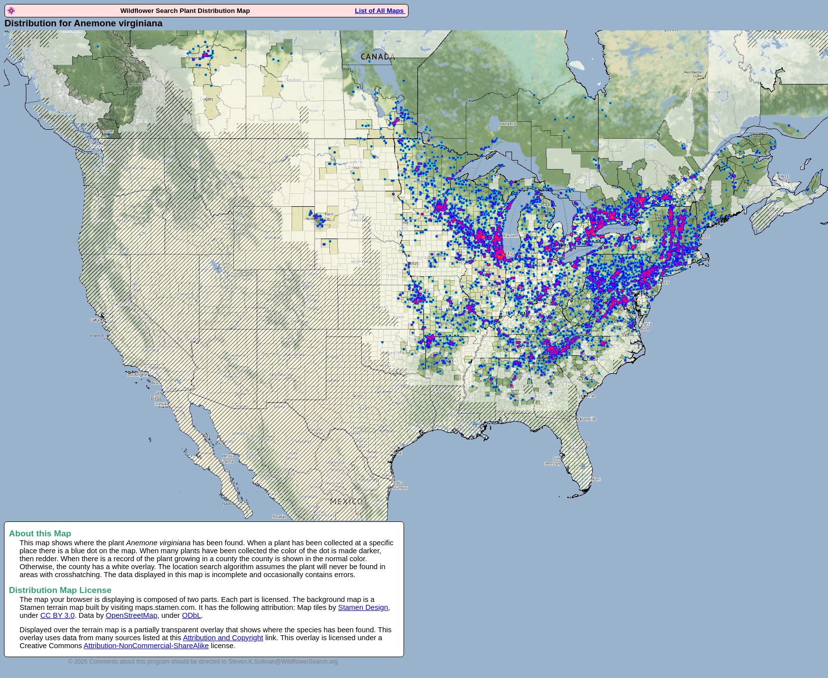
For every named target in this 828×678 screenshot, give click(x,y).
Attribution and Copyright (223, 638)
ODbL (191, 615)
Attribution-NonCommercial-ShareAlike (146, 646)
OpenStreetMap (131, 615)
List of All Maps (380, 10)
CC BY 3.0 (57, 615)
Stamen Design (363, 607)
